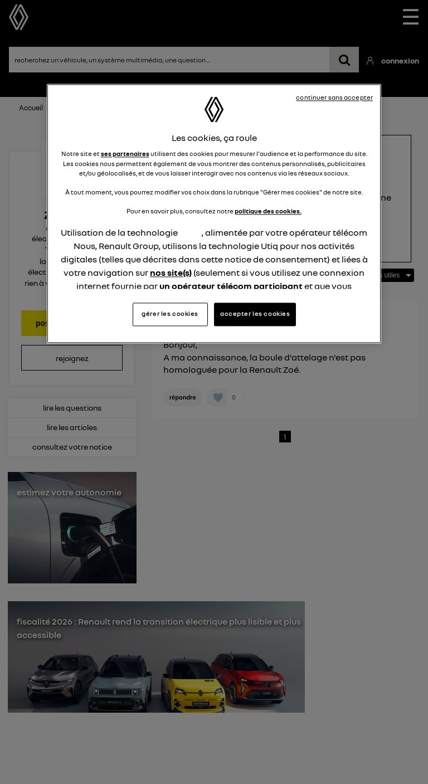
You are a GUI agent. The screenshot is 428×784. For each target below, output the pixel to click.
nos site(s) (171, 272)
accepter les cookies (255, 314)
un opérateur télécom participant (231, 285)
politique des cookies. (268, 211)
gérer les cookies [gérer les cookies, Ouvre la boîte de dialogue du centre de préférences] (170, 314)
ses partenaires (125, 154)
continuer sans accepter (334, 97)
